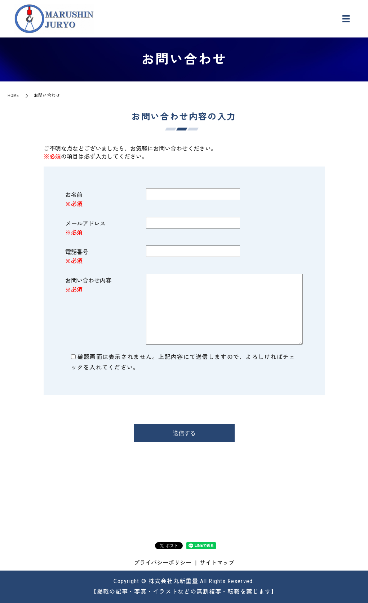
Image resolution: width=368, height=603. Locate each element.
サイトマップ (217, 562)
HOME (13, 95)
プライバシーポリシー (162, 562)
